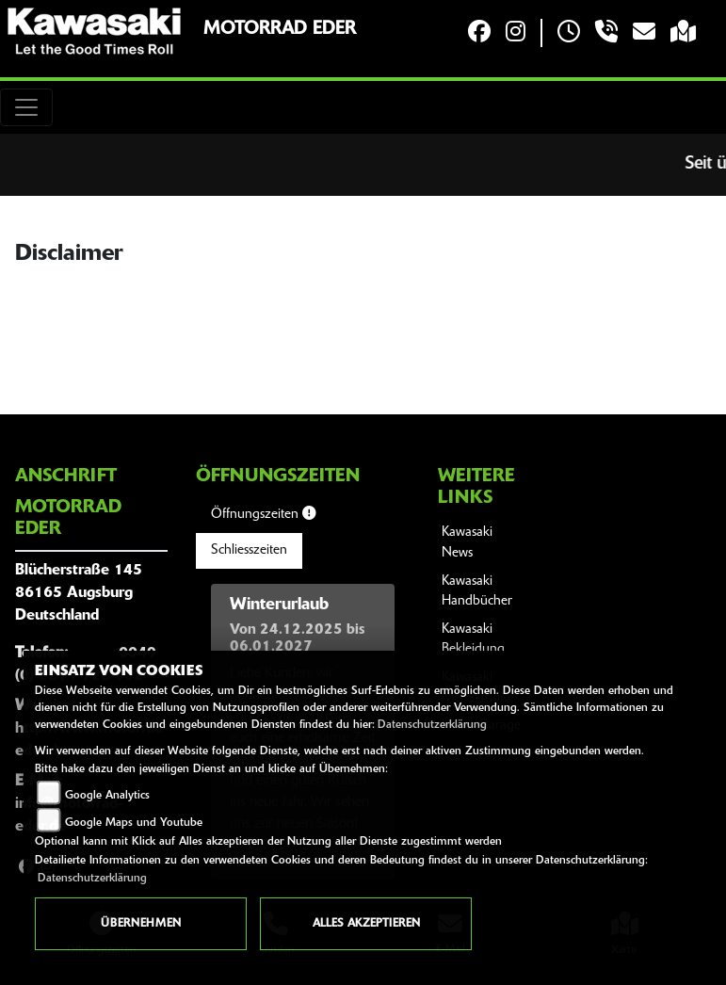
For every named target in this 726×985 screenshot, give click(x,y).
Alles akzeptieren (366, 923)
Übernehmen (141, 923)
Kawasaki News (467, 542)
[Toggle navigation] (26, 107)
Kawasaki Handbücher (477, 591)
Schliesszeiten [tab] (249, 550)
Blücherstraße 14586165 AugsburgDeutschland (78, 593)
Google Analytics (107, 795)
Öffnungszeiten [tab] (263, 514)
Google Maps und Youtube (133, 823)
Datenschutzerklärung (432, 725)
